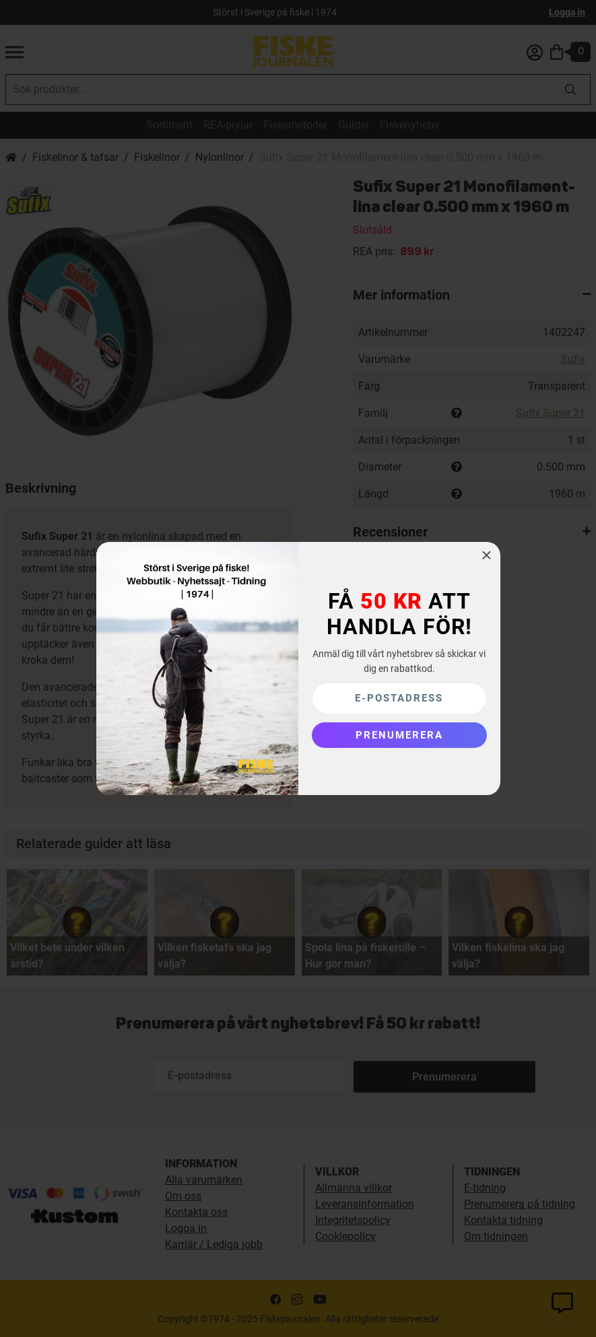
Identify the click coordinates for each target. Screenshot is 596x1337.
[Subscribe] (399, 735)
